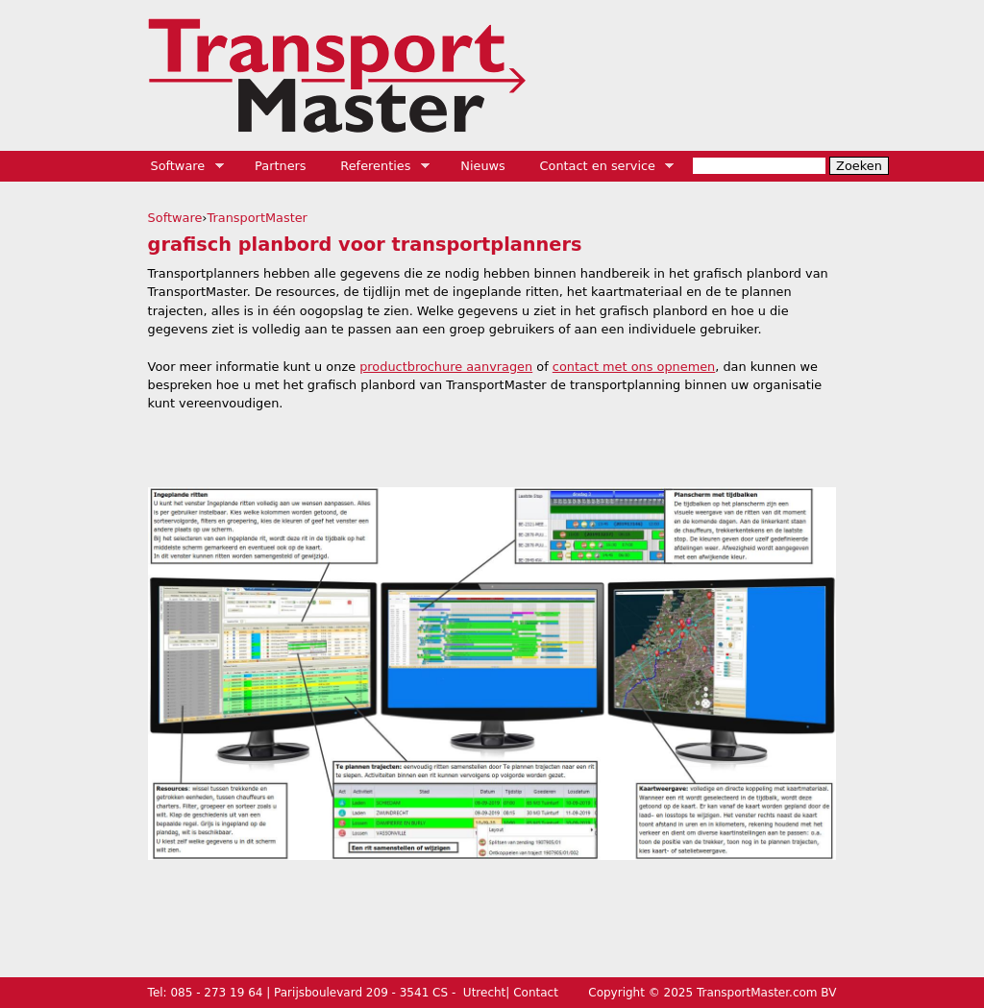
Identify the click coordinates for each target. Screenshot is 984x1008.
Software (181, 166)
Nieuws (482, 166)
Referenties (378, 166)
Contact (535, 992)
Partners (281, 166)
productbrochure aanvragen (445, 366)
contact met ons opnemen (634, 366)
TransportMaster (258, 217)
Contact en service (601, 166)
